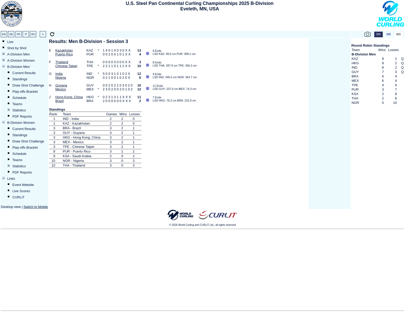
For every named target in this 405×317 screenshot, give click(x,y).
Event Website (23, 185)
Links (11, 179)
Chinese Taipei (66, 66)
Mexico (60, 89)
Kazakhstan (64, 50)
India (59, 74)
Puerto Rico (64, 54)
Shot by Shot (16, 48)
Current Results (24, 73)
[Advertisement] (199, 22)
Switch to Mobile (36, 207)
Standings (19, 79)
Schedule (19, 98)
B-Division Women (21, 123)
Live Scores (21, 191)
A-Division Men (18, 54)
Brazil (59, 101)
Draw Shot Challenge (28, 85)
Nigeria (60, 78)
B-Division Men (18, 67)
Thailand (61, 62)
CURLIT (18, 197)
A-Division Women (21, 60)
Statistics (19, 110)
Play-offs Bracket (25, 91)
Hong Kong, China (69, 97)
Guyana (61, 85)
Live (10, 42)
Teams (17, 104)
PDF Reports (22, 116)
